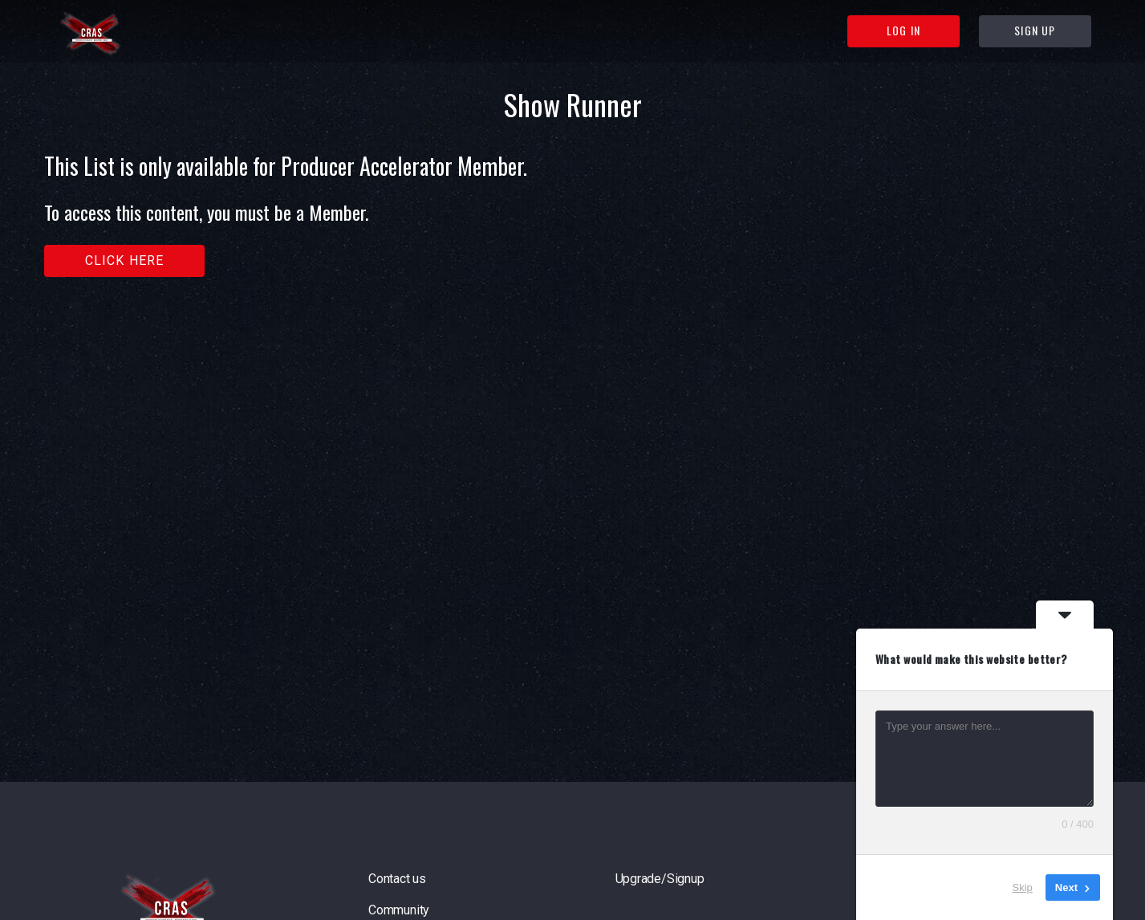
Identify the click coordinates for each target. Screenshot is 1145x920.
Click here (124, 260)
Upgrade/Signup (659, 878)
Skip (1023, 887)
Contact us (397, 878)
